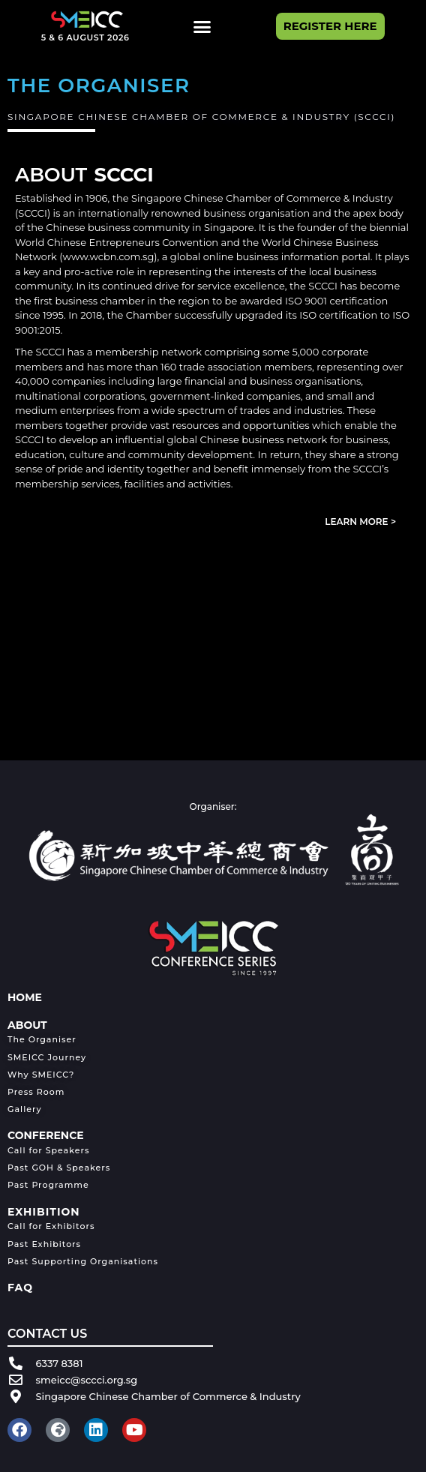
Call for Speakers (48, 1150)
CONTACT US (47, 1334)
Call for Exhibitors (51, 1226)
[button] (202, 26)
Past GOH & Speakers (59, 1167)
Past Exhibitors (44, 1244)
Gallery (25, 1109)
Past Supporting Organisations (83, 1261)
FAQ (20, 1287)
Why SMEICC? (41, 1074)
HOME (25, 997)
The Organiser (42, 1039)
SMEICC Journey (47, 1057)
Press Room (36, 1092)
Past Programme (48, 1185)
